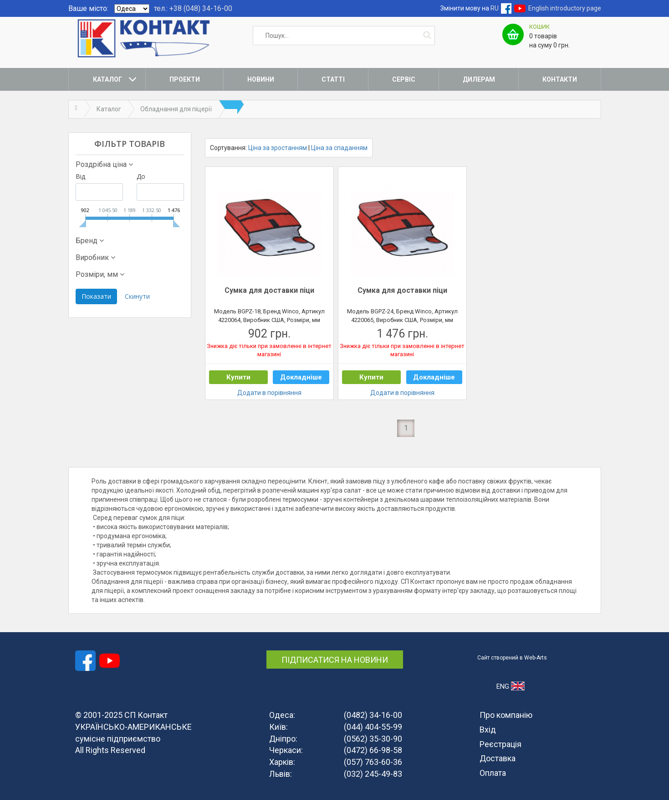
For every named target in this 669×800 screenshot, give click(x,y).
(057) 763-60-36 (373, 762)
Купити (238, 377)
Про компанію (506, 715)
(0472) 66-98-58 (373, 750)
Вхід (488, 729)
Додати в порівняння (269, 392)
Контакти (559, 79)
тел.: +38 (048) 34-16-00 (193, 8)
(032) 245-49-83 (373, 774)
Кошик (539, 26)
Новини (260, 79)
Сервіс (403, 79)
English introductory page (564, 8)
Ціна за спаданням (339, 147)
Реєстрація (500, 744)
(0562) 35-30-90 (373, 738)
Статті (333, 79)
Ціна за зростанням (277, 147)
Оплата (493, 773)
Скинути (137, 296)
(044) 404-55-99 (373, 727)
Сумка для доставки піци (269, 290)
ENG (510, 686)
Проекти (184, 79)
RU (494, 8)
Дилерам (479, 79)
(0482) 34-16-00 (373, 715)
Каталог (107, 79)
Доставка (498, 758)
